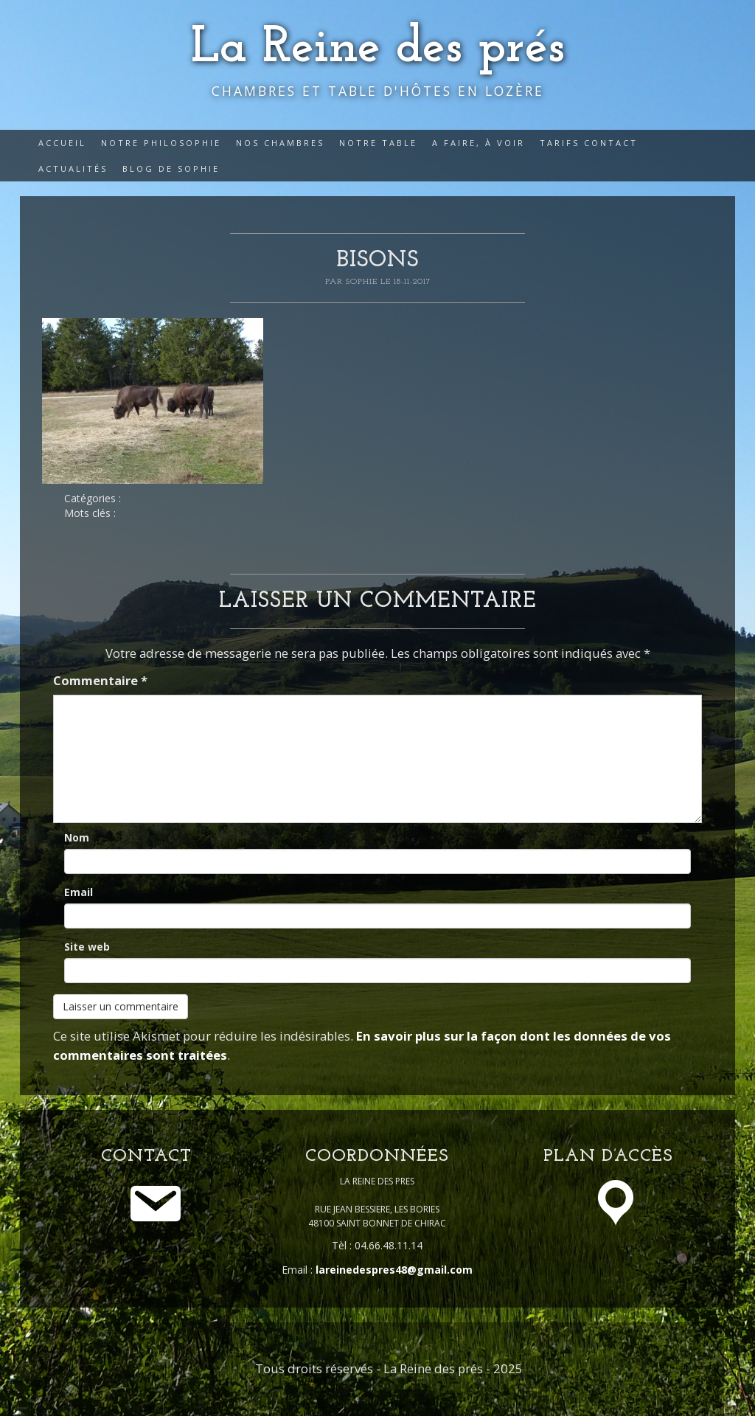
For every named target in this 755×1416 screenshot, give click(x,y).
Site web (87, 947)
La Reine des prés (378, 48)
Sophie (363, 281)
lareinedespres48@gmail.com (394, 1270)
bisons (377, 260)
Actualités (73, 168)
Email (78, 892)
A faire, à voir (478, 142)
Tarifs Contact (589, 142)
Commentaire (100, 680)
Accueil (62, 142)
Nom (76, 837)
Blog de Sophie (171, 168)
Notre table (378, 142)
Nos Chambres (280, 142)
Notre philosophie (161, 142)
